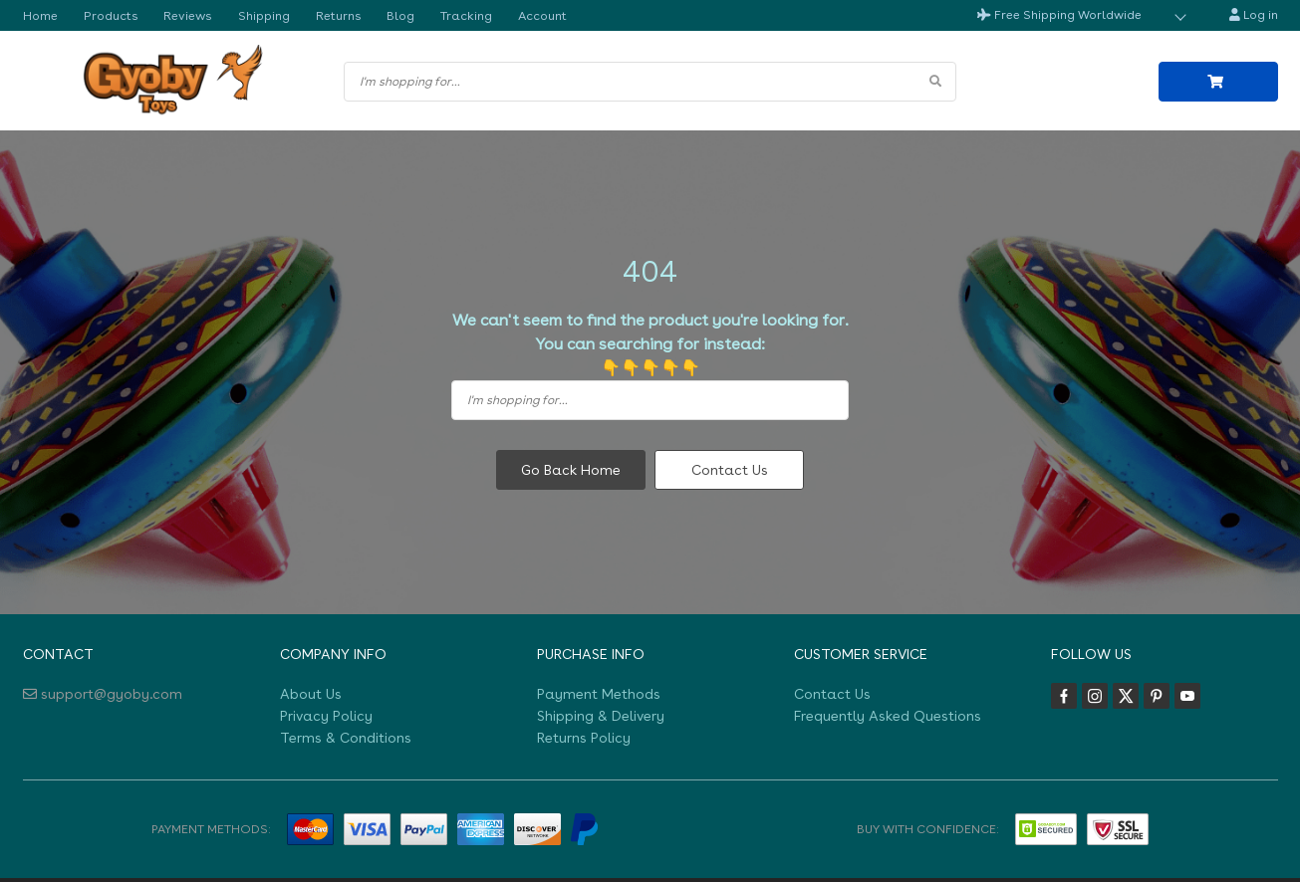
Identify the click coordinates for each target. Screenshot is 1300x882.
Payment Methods (598, 693)
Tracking (455, 15)
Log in (1253, 15)
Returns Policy (584, 738)
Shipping (257, 15)
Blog (390, 15)
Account (530, 15)
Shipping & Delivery (600, 715)
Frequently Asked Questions (887, 715)
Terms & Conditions (345, 738)
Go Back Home (571, 470)
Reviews (183, 15)
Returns (330, 15)
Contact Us (729, 470)
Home (40, 15)
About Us (311, 693)
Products (109, 15)
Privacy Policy (326, 715)
